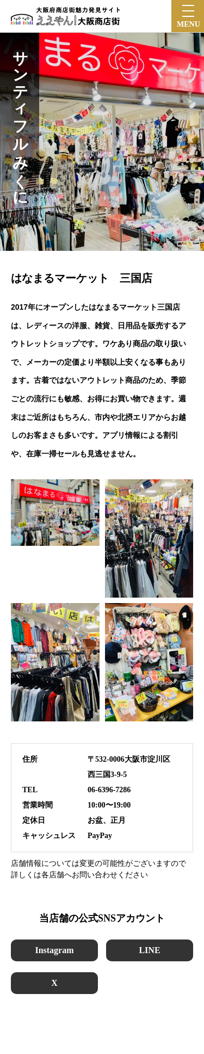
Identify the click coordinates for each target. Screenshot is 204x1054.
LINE (149, 950)
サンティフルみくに (19, 119)
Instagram (54, 950)
